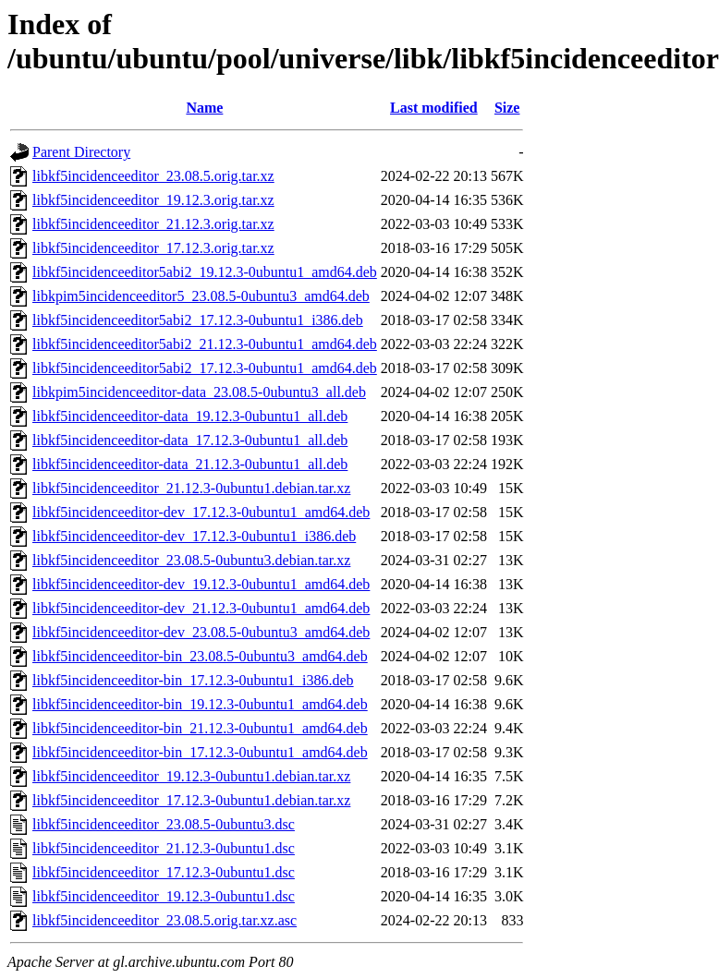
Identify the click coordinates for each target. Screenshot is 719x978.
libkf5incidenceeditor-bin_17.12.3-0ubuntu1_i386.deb (193, 680)
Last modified (434, 107)
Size (507, 107)
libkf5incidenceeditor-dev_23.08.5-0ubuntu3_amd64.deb (201, 632)
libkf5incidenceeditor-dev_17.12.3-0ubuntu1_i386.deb (194, 536)
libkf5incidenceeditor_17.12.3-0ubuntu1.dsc (163, 872)
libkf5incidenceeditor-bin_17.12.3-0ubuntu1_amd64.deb (200, 752)
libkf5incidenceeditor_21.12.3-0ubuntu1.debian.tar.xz (191, 488)
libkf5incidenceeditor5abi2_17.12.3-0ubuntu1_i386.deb (197, 320)
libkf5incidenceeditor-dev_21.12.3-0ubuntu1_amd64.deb (201, 608)
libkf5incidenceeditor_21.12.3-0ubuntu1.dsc (163, 848)
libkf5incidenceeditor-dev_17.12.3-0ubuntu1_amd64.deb (201, 512)
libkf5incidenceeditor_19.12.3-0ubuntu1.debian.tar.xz (191, 776)
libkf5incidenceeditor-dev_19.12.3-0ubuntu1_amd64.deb (201, 584)
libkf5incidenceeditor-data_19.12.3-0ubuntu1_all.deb (189, 416)
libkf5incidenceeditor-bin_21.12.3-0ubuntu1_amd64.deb (200, 728)
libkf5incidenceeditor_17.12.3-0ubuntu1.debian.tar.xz (191, 800)
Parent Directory (81, 152)
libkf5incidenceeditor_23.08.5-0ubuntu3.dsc (163, 824)
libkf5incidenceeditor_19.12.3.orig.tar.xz (153, 200)
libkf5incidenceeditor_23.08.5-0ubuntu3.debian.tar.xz (191, 560)
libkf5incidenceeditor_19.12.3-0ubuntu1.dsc (163, 896)
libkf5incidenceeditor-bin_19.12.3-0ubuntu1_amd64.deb (200, 704)
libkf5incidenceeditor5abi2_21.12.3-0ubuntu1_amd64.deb (204, 344)
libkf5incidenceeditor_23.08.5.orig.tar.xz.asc (164, 920)
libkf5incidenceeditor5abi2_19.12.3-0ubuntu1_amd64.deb (204, 272)
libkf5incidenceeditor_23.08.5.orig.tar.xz (153, 176)
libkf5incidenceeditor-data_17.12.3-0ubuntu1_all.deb (189, 440)
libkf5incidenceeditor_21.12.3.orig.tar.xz (153, 224)
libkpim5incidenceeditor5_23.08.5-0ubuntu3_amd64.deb (201, 296)
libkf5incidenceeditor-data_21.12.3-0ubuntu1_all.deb (189, 464)
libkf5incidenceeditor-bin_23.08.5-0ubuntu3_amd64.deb (200, 656)
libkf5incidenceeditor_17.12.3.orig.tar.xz (153, 248)
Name (204, 107)
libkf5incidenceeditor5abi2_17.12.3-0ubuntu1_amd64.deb (204, 368)
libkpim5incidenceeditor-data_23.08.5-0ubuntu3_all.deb (199, 392)
